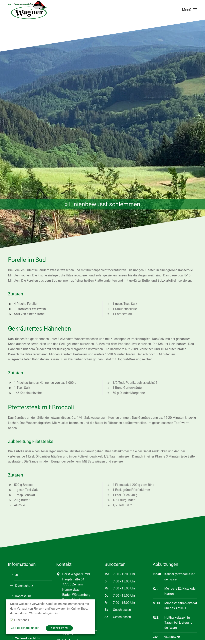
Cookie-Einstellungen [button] (25, 628)
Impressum (23, 596)
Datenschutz (24, 586)
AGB (18, 575)
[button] (189, 10)
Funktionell (21, 620)
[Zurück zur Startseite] (28, 10)
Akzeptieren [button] (59, 628)
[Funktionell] (11, 619)
